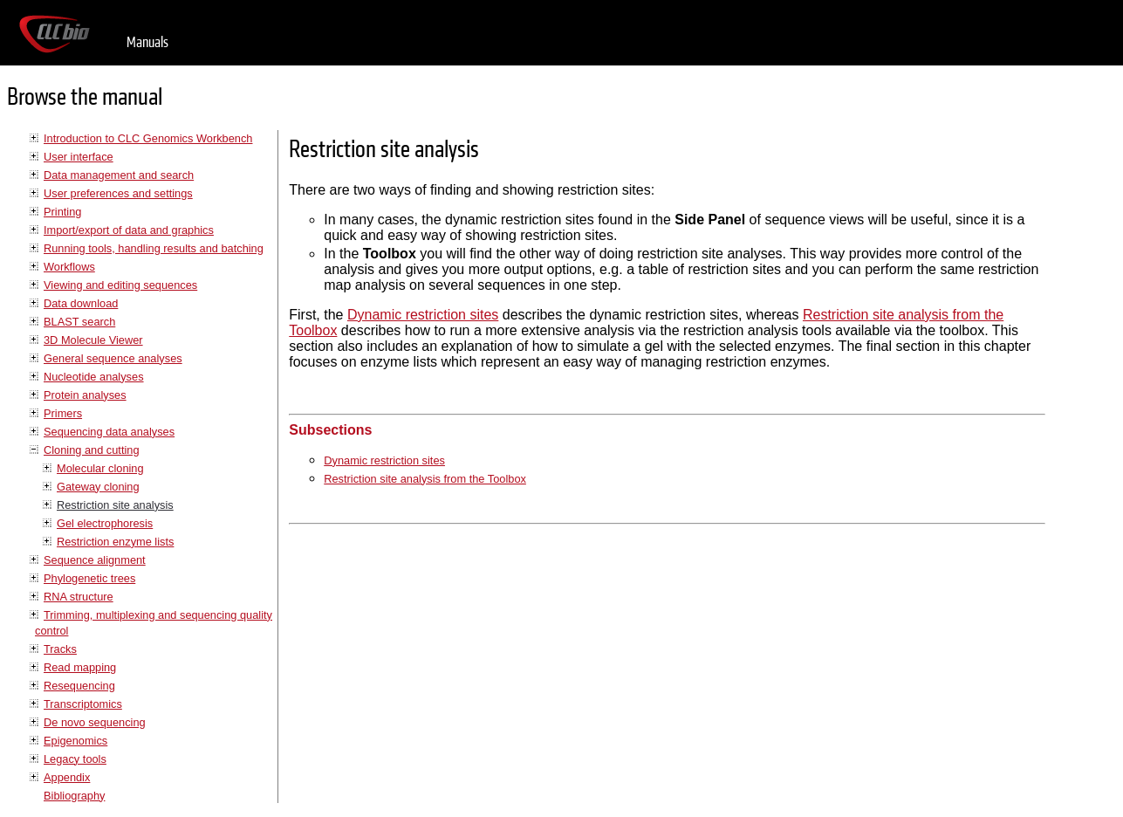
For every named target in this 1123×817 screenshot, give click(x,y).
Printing (62, 211)
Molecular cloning (100, 468)
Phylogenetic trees (89, 578)
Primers (63, 413)
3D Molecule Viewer (93, 340)
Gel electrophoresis (105, 523)
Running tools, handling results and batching (154, 248)
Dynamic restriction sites (422, 314)
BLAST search (79, 321)
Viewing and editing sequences (120, 285)
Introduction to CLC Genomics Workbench (148, 138)
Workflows (69, 266)
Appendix (67, 777)
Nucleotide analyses (94, 376)
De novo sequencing (95, 722)
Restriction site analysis (115, 504)
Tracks (60, 649)
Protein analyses (85, 395)
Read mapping (80, 667)
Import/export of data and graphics (129, 230)
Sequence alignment (95, 559)
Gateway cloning (98, 486)
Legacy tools (75, 759)
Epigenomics (75, 740)
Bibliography (74, 795)
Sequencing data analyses (109, 431)
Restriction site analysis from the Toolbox (425, 478)
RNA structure (78, 596)
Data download (81, 303)
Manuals (147, 42)
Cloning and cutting (92, 450)
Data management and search (119, 175)
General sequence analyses (113, 358)
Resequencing (79, 685)
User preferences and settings (118, 193)
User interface (78, 156)
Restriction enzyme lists (115, 541)
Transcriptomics (83, 704)
